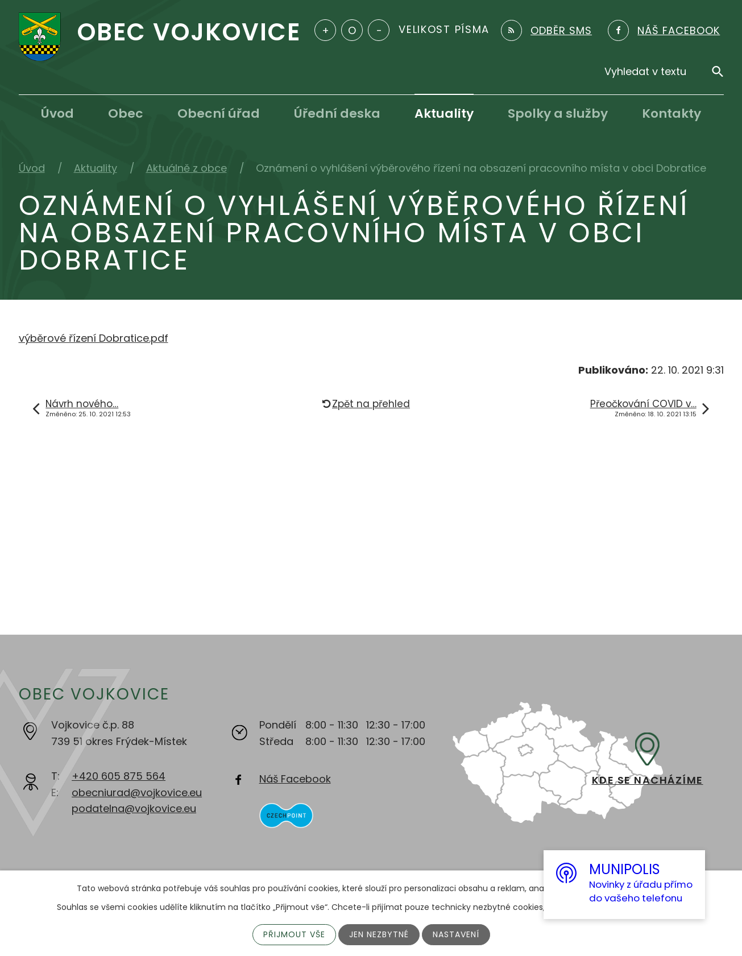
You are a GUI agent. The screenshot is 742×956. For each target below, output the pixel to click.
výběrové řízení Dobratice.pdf (93, 338)
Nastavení (456, 934)
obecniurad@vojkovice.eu (137, 792)
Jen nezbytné (379, 934)
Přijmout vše (294, 934)
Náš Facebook (295, 779)
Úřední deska (337, 113)
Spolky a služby (558, 113)
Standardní (352, 30)
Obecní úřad (218, 113)
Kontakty (671, 113)
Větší (325, 30)
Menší (378, 30)
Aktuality (444, 113)
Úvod (57, 113)
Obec (125, 113)
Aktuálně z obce (186, 168)
